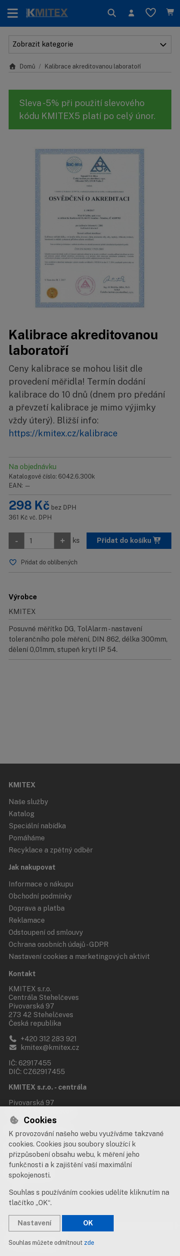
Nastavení (34, 1223)
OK (88, 1223)
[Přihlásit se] (131, 13)
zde (89, 1242)
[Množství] (39, 540)
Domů (22, 66)
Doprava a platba (37, 908)
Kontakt (22, 974)
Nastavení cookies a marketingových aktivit (79, 956)
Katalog (21, 814)
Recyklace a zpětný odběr (51, 850)
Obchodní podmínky (40, 896)
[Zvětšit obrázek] (90, 228)
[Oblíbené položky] (151, 13)
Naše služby (28, 802)
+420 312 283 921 (43, 1039)
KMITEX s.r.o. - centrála (48, 1087)
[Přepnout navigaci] (12, 13)
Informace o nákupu (41, 884)
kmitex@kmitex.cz (44, 1047)
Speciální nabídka (37, 826)
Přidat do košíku (129, 540)
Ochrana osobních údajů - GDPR (59, 944)
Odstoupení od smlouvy (46, 932)
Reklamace (27, 920)
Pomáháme (27, 838)
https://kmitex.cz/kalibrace (63, 433)
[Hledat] (111, 13)
